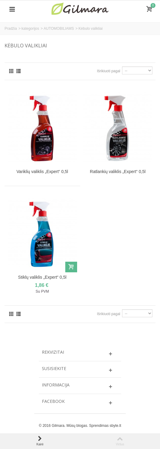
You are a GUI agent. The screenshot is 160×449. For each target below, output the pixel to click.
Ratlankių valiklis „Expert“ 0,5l (117, 171)
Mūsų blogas (76, 425)
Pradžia (11, 28)
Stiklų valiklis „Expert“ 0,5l (42, 277)
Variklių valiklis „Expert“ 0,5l (42, 171)
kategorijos (30, 28)
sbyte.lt (115, 425)
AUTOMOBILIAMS (59, 28)
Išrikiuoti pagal (108, 71)
